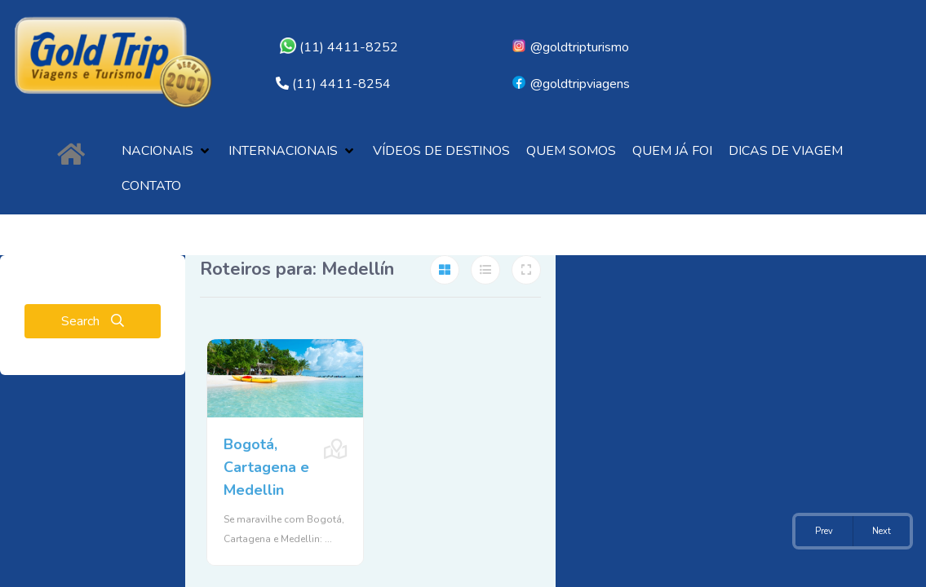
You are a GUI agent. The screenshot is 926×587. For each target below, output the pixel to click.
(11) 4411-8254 (341, 84)
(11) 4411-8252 (339, 47)
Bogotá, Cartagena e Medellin (266, 467)
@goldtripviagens (570, 84)
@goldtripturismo (570, 47)
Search (92, 321)
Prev (824, 531)
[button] (166, 151)
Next (881, 531)
